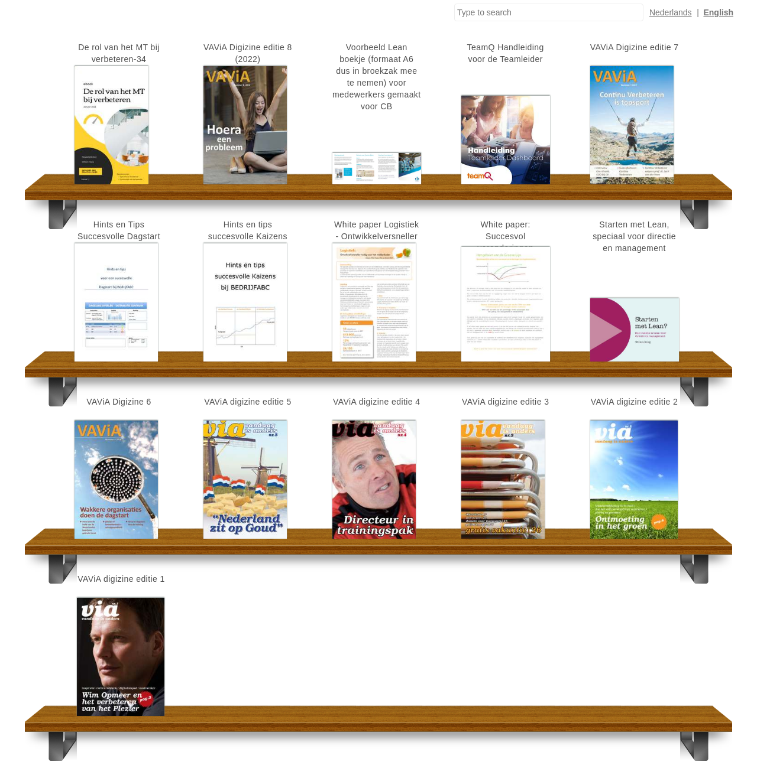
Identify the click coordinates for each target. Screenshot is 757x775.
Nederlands (670, 12)
